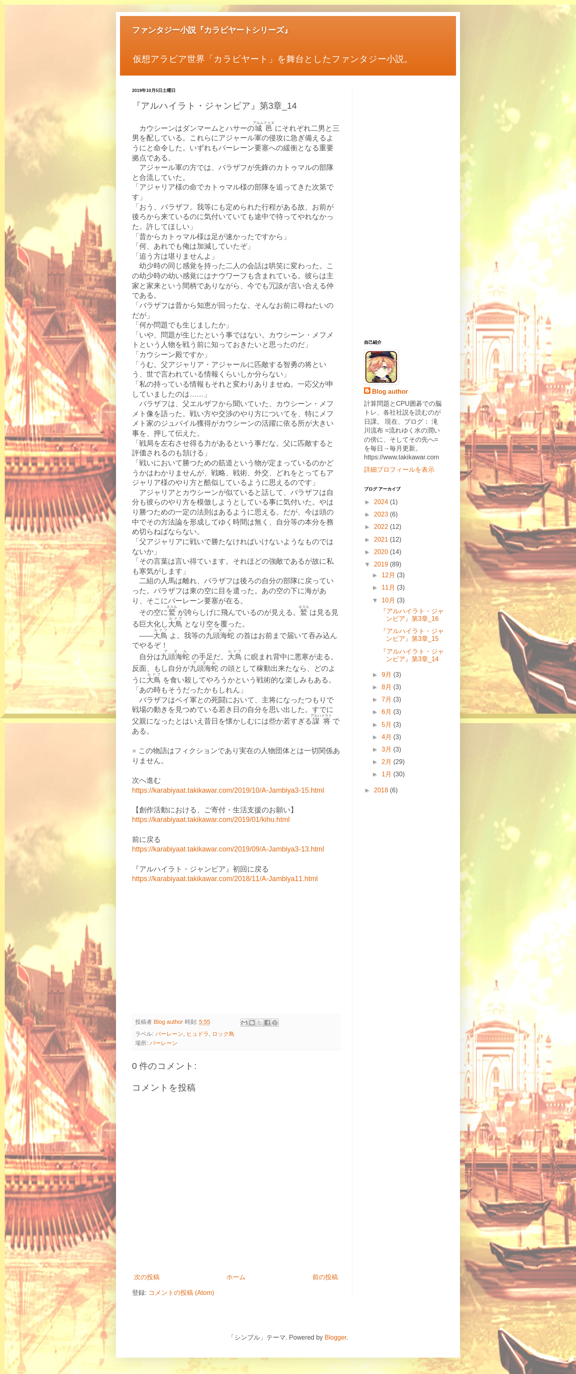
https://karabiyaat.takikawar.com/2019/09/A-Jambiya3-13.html (228, 849)
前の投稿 (325, 1277)
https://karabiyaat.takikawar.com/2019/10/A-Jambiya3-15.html (228, 790)
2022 (382, 526)
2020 (382, 551)
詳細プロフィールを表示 (399, 469)
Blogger (335, 1337)
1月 (387, 774)
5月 (387, 724)
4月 (387, 737)
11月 (389, 587)
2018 (382, 790)
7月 (387, 699)
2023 (382, 514)
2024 (382, 502)
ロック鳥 (223, 1034)
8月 (387, 687)
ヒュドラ (197, 1034)
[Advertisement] (236, 949)
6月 (387, 711)
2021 (382, 539)
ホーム (236, 1277)
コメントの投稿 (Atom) (181, 1292)
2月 (387, 761)
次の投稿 (147, 1277)
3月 (387, 749)
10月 (389, 600)
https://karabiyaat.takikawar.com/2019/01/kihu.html (211, 820)
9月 (387, 674)
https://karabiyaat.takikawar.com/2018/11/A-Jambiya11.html (225, 879)
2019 (382, 564)
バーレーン (169, 1034)
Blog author (390, 391)
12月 (389, 575)
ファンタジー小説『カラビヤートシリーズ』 (212, 30)
